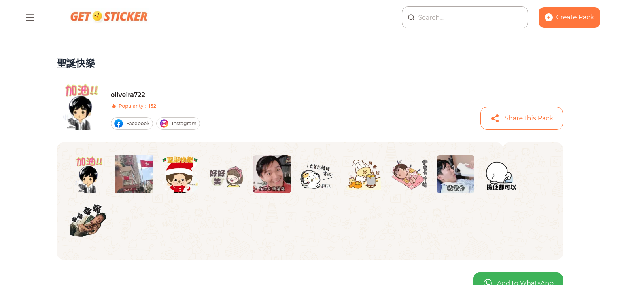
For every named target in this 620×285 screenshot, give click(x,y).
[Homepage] (109, 17)
